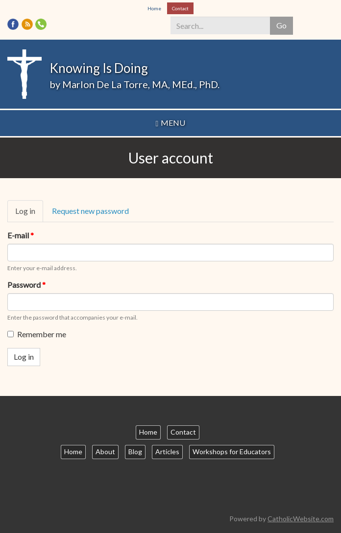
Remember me (36, 334)
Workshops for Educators (232, 451)
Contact (180, 8)
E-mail (20, 235)
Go (281, 25)
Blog (135, 451)
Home (154, 8)
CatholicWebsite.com (301, 518)
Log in (29, 214)
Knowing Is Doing (98, 68)
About (105, 451)
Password (26, 284)
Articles (167, 451)
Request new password (90, 210)
